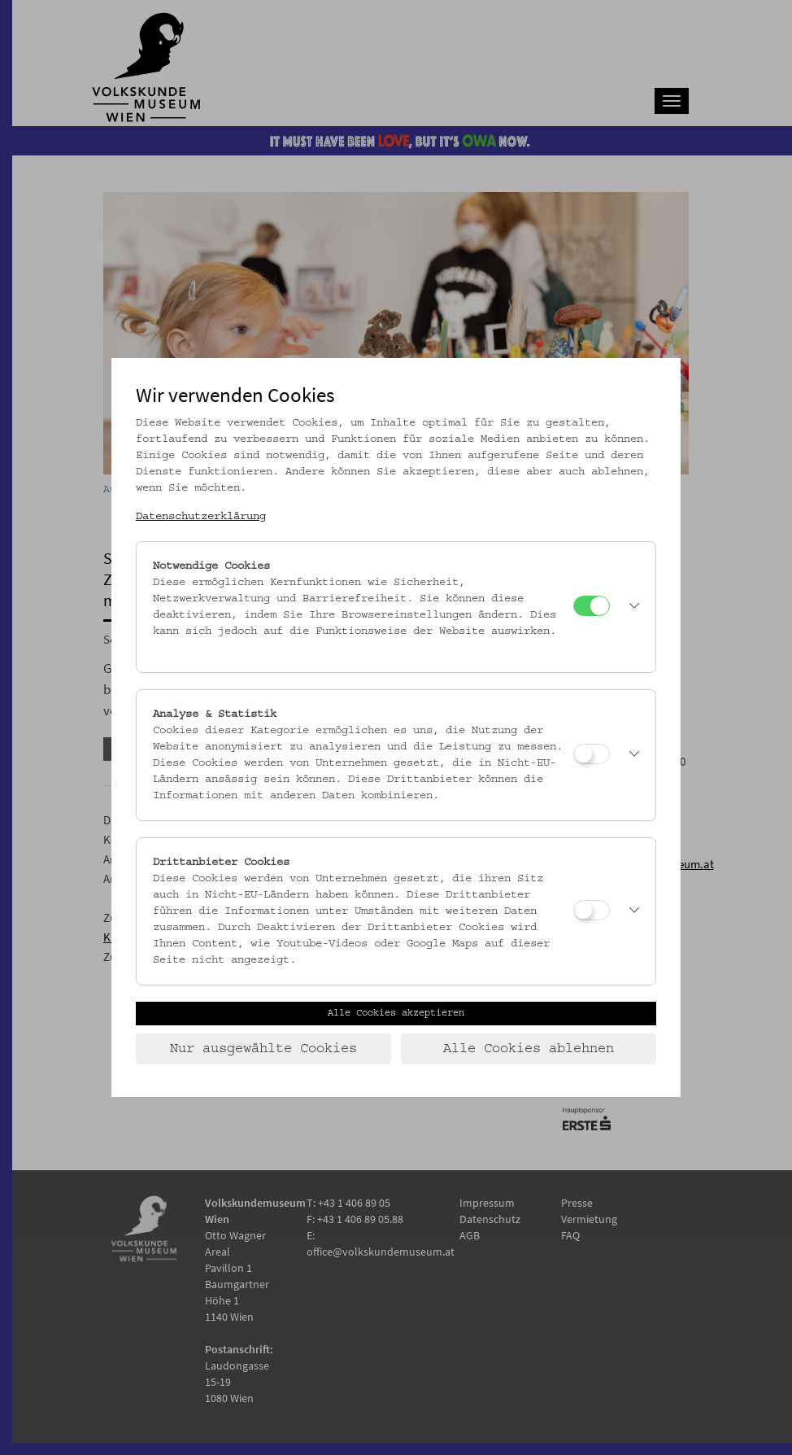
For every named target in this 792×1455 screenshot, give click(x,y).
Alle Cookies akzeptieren (396, 1013)
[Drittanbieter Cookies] (591, 910)
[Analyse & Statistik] (591, 754)
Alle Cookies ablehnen (528, 1049)
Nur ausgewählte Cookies (263, 1049)
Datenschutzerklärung (201, 517)
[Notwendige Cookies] (591, 606)
